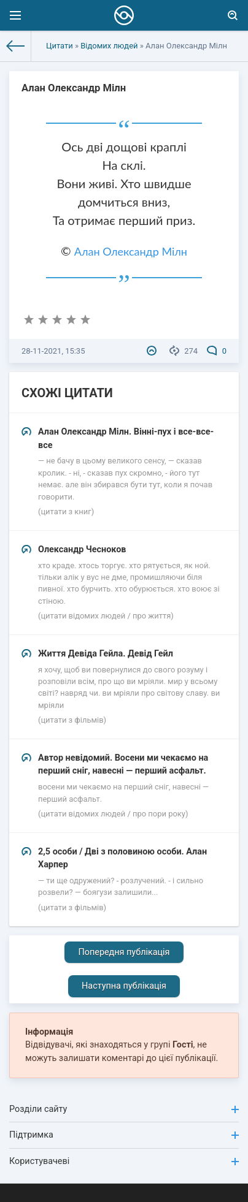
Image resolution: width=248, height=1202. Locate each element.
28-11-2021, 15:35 (53, 351)
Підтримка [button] (124, 1135)
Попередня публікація (123, 952)
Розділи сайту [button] (124, 1109)
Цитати (59, 45)
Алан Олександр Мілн (130, 251)
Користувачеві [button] (124, 1161)
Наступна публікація (124, 986)
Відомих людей (109, 45)
